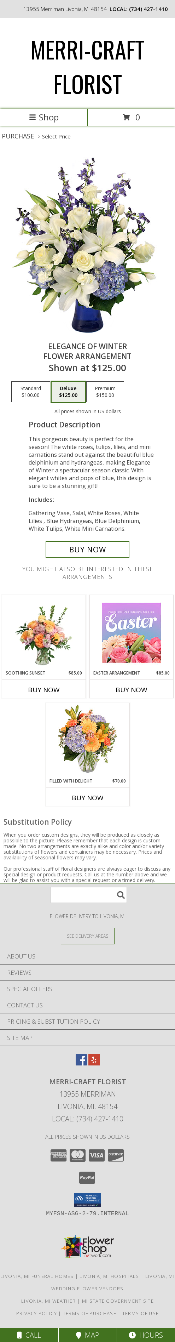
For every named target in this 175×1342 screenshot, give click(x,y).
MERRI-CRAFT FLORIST (87, 66)
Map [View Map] (87, 1335)
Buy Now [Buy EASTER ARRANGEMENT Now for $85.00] (131, 689)
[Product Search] (89, 895)
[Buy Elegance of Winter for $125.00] (88, 549)
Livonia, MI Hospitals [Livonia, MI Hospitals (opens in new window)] (109, 1276)
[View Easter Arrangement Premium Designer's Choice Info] (131, 633)
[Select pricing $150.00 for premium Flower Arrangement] (105, 392)
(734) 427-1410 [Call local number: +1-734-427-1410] (148, 8)
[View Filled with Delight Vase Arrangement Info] (87, 741)
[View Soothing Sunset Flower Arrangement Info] (43, 632)
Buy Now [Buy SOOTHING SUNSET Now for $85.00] (44, 689)
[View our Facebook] (81, 1063)
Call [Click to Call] (29, 1335)
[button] (87, 1200)
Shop (44, 117)
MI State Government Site (118, 1301)
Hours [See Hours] (146, 1335)
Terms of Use (140, 1313)
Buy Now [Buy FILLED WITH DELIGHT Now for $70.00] (88, 797)
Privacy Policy (36, 1313)
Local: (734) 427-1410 (87, 1119)
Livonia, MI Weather (48, 1301)
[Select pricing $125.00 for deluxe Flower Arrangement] (68, 392)
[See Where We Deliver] (88, 935)
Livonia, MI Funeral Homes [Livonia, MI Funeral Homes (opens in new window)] (37, 1276)
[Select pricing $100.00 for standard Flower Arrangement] (31, 392)
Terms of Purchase (89, 1313)
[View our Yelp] (94, 1063)
